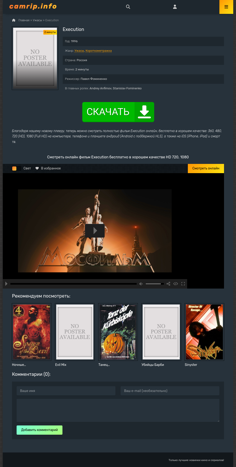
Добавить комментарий (39, 430)
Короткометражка (99, 50)
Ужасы (79, 50)
